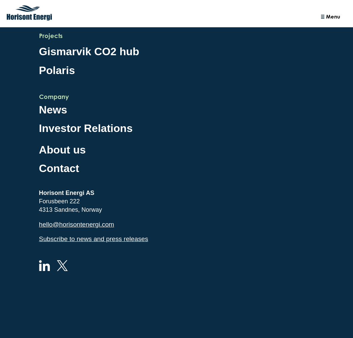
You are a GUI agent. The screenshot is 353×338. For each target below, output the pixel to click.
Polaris (57, 70)
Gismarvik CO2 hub (89, 51)
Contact (59, 168)
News (53, 110)
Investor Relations (86, 128)
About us (62, 150)
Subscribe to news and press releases (93, 238)
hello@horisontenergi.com (76, 224)
